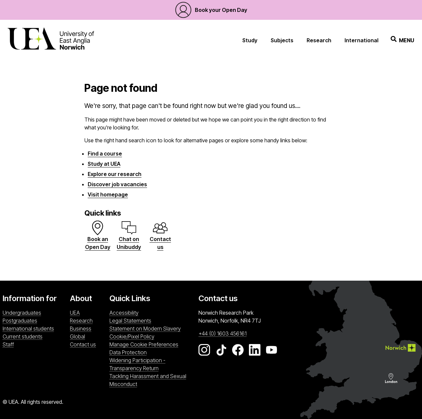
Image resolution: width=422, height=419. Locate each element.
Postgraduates (20, 320)
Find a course (105, 153)
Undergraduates (22, 312)
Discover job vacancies (117, 184)
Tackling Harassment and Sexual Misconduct (147, 380)
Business (80, 328)
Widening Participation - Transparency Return (137, 364)
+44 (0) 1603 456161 (222, 333)
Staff (8, 344)
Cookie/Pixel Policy (131, 336)
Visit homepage (108, 194)
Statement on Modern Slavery (145, 328)
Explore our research (114, 174)
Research (319, 40)
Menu (402, 40)
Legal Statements (130, 320)
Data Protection (128, 352)
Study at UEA (104, 163)
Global (77, 336)
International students (28, 328)
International (361, 40)
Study (249, 40)
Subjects (282, 40)
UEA (75, 312)
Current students (23, 336)
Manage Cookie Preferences (143, 344)
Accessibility (123, 312)
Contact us (83, 344)
